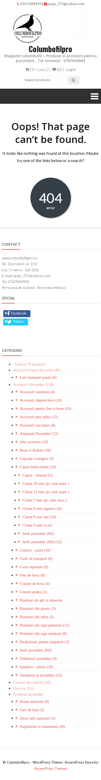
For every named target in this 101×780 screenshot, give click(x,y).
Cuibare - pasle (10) (35, 550)
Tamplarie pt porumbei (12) (41, 675)
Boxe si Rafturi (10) (35, 450)
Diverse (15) (23, 688)
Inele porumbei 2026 (36, 650)
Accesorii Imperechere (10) (41, 400)
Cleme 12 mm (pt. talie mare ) (46, 492)
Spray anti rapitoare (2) (37, 718)
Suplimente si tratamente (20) (42, 726)
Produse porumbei (28, 694)
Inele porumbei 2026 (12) (42, 542)
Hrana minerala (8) (34, 701)
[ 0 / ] (36, 69)
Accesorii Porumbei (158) (33, 384)
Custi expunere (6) (34, 567)
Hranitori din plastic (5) (38, 608)
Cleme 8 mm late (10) (39, 517)
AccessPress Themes (50, 768)
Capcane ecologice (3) (37, 458)
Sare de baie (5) (32, 710)
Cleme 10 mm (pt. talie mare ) (46, 483)
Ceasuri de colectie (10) (32, 682)
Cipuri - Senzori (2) (38, 475)
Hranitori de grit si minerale (41, 600)
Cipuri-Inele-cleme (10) (38, 467)
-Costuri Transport (29, 364)
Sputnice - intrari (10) (36, 667)
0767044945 (29, 4)
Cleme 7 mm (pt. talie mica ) (45, 500)
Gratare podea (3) (33, 592)
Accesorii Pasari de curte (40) (36, 370)
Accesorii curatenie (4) (37, 392)
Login (71, 69)
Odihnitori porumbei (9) (38, 658)
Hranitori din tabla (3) (37, 617)
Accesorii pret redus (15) (39, 417)
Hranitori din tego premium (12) (44, 625)
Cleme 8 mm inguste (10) (42, 508)
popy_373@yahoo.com (64, 4)
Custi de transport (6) (36, 558)
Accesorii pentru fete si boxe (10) (45, 408)
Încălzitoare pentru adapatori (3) (44, 642)
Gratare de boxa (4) (35, 583)
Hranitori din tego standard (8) (43, 633)
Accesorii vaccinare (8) (37, 425)
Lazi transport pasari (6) (38, 377)
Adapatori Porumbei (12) (39, 433)
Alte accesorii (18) (34, 442)
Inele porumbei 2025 (38, 533)
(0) (57, 69)
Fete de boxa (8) (32, 575)
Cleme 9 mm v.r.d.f (37, 525)
